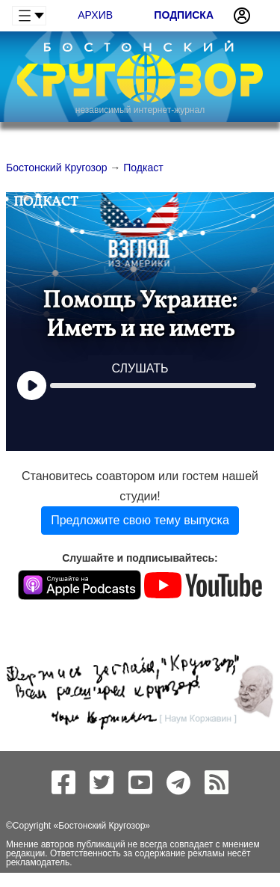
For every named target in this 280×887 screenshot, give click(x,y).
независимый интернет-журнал (140, 110)
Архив (95, 15)
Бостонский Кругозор (101, 825)
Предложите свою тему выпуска (140, 520)
